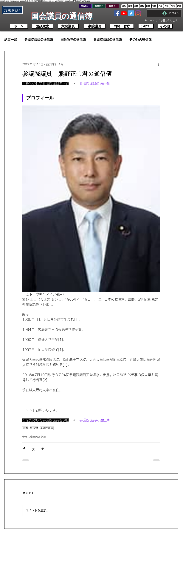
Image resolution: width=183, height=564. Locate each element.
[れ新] (161, 6)
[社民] (154, 6)
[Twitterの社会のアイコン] (131, 13)
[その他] (165, 26)
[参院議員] (95, 26)
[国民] (148, 6)
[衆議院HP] (85, 6)
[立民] (136, 6)
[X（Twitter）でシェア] (33, 449)
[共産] (167, 6)
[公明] (130, 6)
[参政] (179, 6)
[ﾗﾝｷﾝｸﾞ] (146, 26)
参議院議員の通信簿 (107, 39)
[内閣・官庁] (122, 26)
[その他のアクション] (158, 64)
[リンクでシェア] (42, 449)
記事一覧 (10, 39)
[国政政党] (42, 26)
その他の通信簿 (140, 39)
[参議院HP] (98, 6)
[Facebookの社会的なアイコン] (117, 13)
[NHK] (173, 6)
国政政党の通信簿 (73, 39)
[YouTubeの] (124, 13)
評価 (25, 428)
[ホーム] (19, 26)
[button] (12, 10)
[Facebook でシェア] (24, 449)
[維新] (142, 6)
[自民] (124, 6)
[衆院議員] (68, 26)
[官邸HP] (112, 6)
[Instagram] (138, 13)
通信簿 (34, 428)
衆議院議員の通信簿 (38, 39)
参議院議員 (46, 428)
